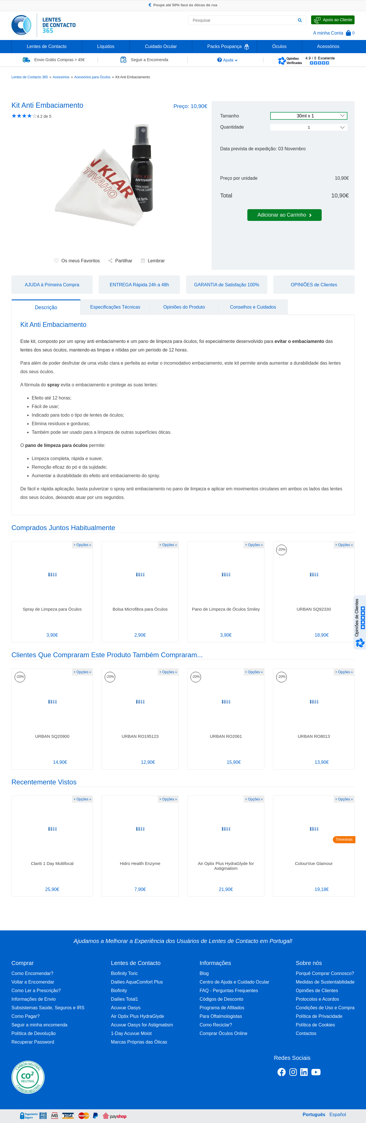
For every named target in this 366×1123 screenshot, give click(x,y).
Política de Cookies (315, 1024)
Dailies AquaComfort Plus (137, 982)
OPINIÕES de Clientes (314, 284)
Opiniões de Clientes (317, 990)
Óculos (279, 46)
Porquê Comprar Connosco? (325, 973)
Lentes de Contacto (47, 46)
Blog (204, 973)
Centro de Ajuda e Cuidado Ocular (234, 982)
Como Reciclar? (216, 1024)
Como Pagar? (25, 1016)
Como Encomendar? (32, 973)
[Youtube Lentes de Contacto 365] (330, 1073)
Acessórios (328, 46)
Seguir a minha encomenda (39, 1024)
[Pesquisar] (299, 20)
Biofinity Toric (124, 973)
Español (337, 1114)
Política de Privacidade (319, 1016)
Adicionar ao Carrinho (284, 215)
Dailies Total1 (124, 999)
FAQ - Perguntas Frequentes (229, 990)
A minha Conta (328, 33)
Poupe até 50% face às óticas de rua (183, 5)
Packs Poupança (224, 46)
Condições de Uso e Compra (325, 1007)
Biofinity (119, 990)
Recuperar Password (32, 1042)
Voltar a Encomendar (32, 982)
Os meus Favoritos (77, 260)
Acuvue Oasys (125, 1007)
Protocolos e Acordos (317, 999)
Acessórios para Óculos (92, 77)
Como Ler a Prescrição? (36, 990)
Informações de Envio (33, 999)
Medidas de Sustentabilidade (325, 982)
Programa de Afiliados (222, 1007)
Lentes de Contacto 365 (29, 77)
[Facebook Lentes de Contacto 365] (281, 1073)
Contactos (306, 1033)
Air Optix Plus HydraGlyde (137, 1016)
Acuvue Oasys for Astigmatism (142, 1024)
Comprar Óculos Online (223, 1033)
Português (314, 1114)
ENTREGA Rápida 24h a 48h (139, 284)
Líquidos (106, 46)
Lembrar (153, 260)
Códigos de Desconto (221, 999)
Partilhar (120, 260)
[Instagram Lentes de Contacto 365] (293, 1073)
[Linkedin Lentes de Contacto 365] (304, 1073)
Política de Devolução (33, 1033)
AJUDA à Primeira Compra (52, 284)
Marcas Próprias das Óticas (139, 1042)
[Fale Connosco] (333, 19)
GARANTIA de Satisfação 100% (226, 284)
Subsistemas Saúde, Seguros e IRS (47, 1007)
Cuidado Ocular (161, 46)
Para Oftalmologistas (221, 1016)
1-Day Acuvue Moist (131, 1033)
